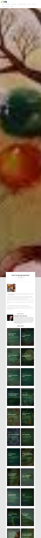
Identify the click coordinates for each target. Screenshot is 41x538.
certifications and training (22, 4)
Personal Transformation (11, 344)
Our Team (3, 6)
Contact (11, 6)
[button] (14, 4)
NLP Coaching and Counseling (11, 504)
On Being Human (10, 364)
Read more (11, 341)
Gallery (7, 6)
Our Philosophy (7, 4)
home (3, 4)
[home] (4, 2)
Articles (29, 4)
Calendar (33, 4)
